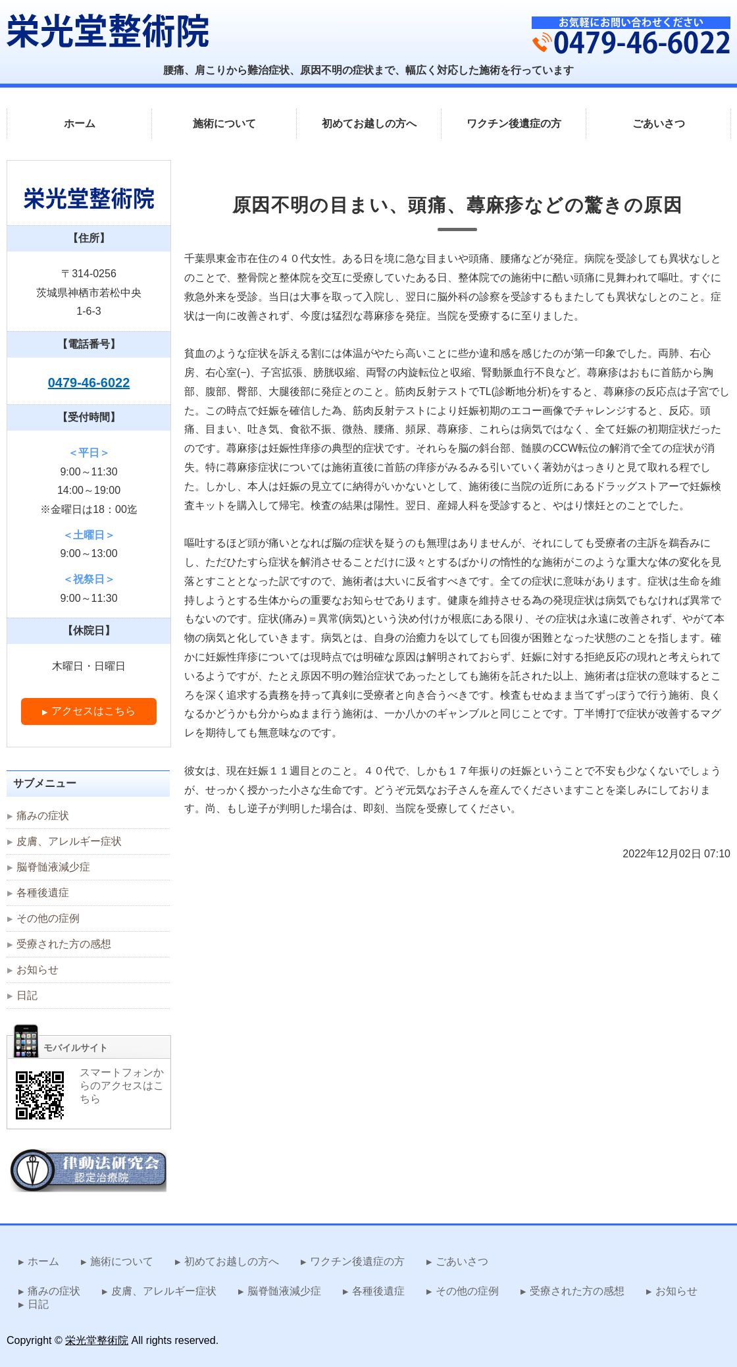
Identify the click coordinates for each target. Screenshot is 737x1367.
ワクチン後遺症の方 (514, 123)
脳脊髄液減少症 (53, 866)
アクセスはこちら (93, 710)
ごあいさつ (658, 123)
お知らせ (37, 969)
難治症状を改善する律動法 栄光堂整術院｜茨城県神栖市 (108, 30)
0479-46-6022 (89, 382)
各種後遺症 (42, 892)
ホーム (79, 123)
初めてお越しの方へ (369, 123)
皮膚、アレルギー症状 (69, 841)
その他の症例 (48, 918)
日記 (27, 995)
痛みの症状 (42, 815)
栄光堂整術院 (96, 1340)
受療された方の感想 (63, 944)
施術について (224, 123)
